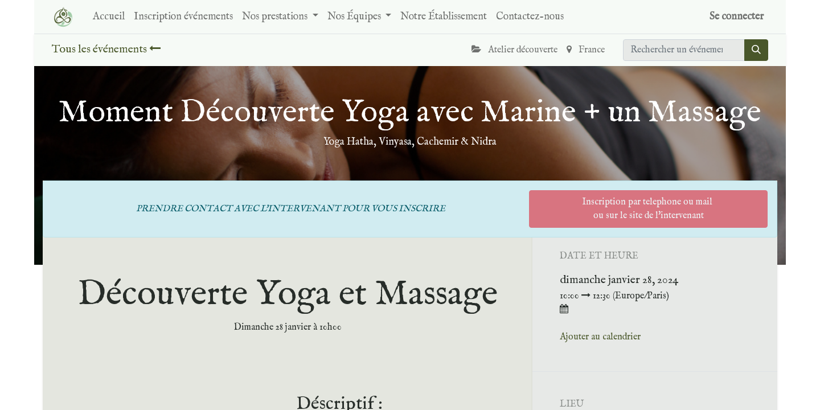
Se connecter (737, 16)
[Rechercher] (756, 50)
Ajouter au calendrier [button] (600, 337)
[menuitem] (108, 17)
